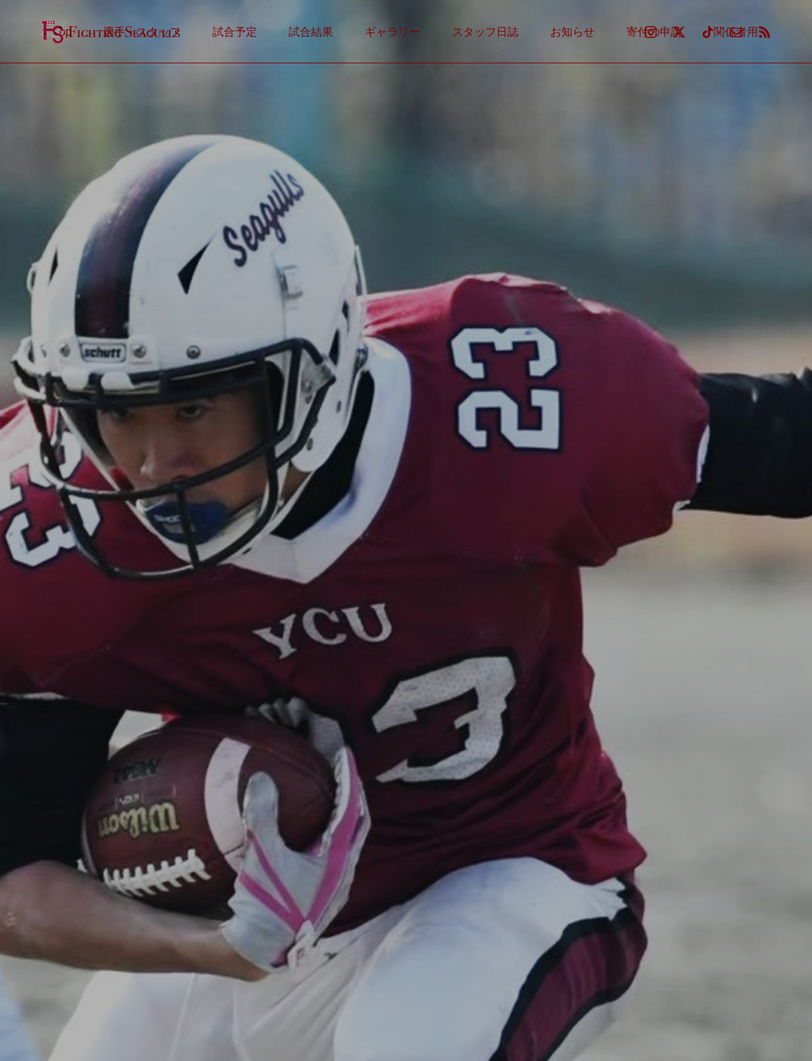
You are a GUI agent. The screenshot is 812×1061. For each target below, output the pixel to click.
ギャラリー (392, 31)
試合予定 (235, 31)
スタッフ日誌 (485, 31)
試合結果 (311, 31)
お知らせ (572, 31)
